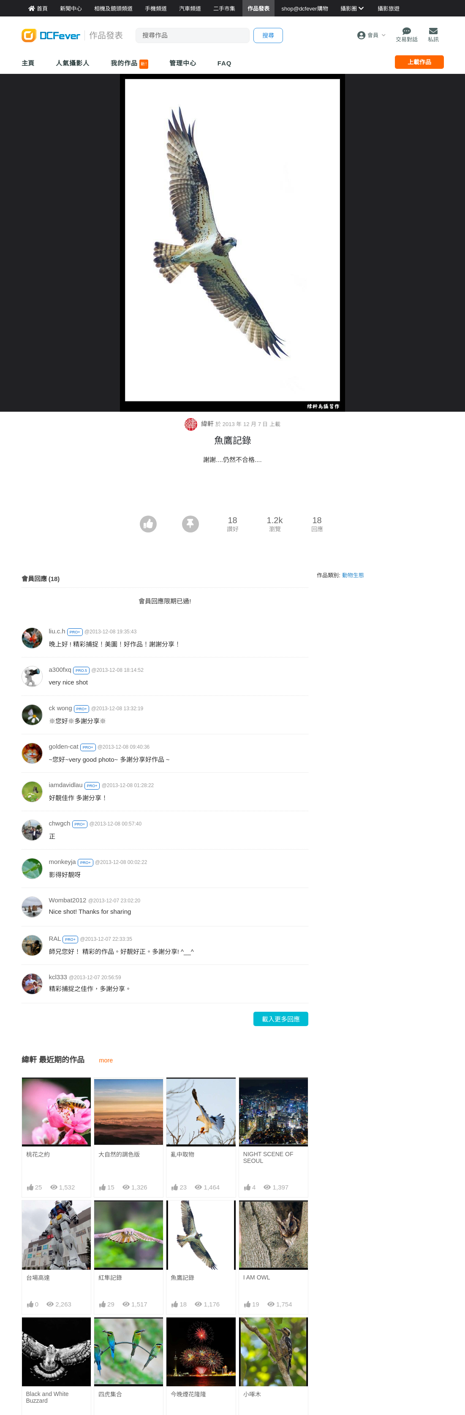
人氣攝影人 (73, 63)
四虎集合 (110, 1394)
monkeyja (62, 861)
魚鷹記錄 (182, 1277)
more (106, 1060)
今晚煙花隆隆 (188, 1394)
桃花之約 (38, 1154)
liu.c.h (57, 631)
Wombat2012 (68, 900)
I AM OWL (256, 1277)
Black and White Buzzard (47, 1397)
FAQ (225, 63)
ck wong (60, 708)
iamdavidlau (66, 784)
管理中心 (182, 63)
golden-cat (64, 746)
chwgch (60, 823)
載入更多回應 (281, 1019)
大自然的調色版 (119, 1154)
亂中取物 (182, 1154)
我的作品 (129, 64)
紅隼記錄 (110, 1277)
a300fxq (60, 669)
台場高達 (38, 1277)
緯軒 (200, 423)
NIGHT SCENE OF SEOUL (268, 1157)
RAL (55, 938)
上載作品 (419, 62)
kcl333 (58, 976)
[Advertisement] (232, 492)
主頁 (28, 63)
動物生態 (353, 575)
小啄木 (252, 1394)
